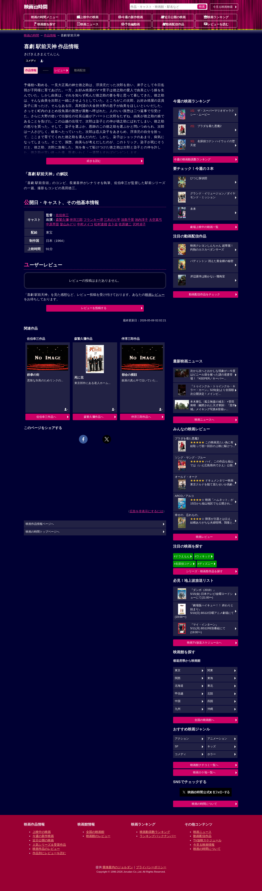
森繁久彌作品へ (93, 416)
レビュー (60, 70)
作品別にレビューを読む (49, 853)
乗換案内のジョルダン (118, 867)
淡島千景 (127, 219)
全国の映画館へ (204, 720)
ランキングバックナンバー (158, 836)
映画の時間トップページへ (42, 531)
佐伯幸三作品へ (46, 416)
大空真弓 (155, 219)
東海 (210, 678)
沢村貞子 (139, 224)
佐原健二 (125, 224)
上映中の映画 (87, 17)
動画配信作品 (173, 24)
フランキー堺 (93, 219)
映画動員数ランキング (155, 832)
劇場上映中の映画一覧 (204, 227)
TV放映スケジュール (207, 840)
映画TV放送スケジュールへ (204, 642)
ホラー (211, 754)
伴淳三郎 (76, 219)
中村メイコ (85, 224)
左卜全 (113, 224)
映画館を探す (45, 24)
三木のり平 (112, 219)
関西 (177, 678)
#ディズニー (205, 563)
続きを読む (94, 161)
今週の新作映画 (130, 17)
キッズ (211, 746)
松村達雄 (100, 224)
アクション (182, 738)
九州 (177, 709)
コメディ (31, 60)
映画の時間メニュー (44, 17)
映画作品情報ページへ (40, 523)
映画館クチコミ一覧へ (204, 765)
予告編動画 (130, 24)
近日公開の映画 (173, 17)
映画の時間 (31, 35)
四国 (210, 701)
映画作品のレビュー (46, 848)
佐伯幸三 (62, 215)
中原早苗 (52, 224)
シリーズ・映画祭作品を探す (204, 571)
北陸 (210, 693)
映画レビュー (204, 536)
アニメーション (217, 738)
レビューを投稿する (93, 308)
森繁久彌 (62, 219)
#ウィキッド (202, 556)
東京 (177, 670)
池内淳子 (141, 219)
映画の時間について (204, 803)
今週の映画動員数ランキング (192, 159)
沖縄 (210, 709)
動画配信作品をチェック (204, 294)
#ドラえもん (182, 556)
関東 (210, 670)
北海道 (179, 685)
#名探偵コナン (183, 563)
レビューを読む (216, 24)
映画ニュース (87, 24)
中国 (177, 701)
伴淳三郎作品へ (141, 416)
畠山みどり (68, 224)
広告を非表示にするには (146, 511)
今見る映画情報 (204, 844)
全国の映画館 (95, 832)
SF (176, 746)
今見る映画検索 (223, 6)
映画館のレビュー (98, 836)
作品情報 (50, 35)
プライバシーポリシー (151, 867)
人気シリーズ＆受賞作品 (49, 844)
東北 (210, 685)
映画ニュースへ (204, 419)
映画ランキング (216, 17)
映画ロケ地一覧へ (204, 772)
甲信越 (179, 693)
